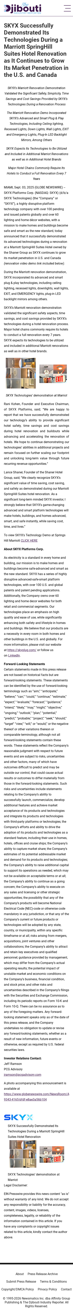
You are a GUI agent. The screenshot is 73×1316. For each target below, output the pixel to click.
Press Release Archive (43, 1274)
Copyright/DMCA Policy (17, 1289)
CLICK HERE (29, 540)
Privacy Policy (47, 1289)
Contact (66, 1289)
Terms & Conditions (53, 1281)
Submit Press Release (21, 1281)
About (20, 1274)
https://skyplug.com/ (21, 650)
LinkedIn (14, 655)
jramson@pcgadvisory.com (22, 1075)
